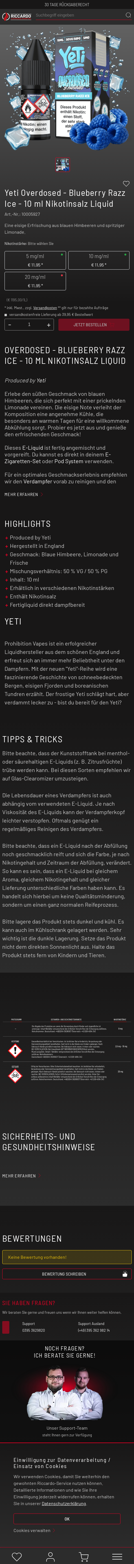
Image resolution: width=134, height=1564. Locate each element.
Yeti (40, 380)
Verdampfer (37, 481)
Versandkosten (45, 308)
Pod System (69, 461)
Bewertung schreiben (85, 1274)
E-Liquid (32, 447)
